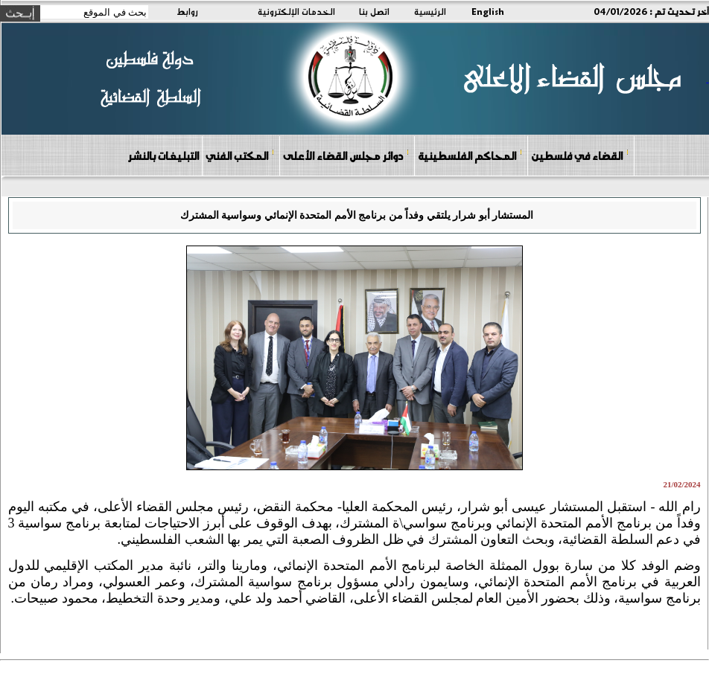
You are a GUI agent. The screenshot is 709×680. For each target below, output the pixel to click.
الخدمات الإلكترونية (296, 11)
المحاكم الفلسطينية (470, 155)
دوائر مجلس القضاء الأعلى (346, 155)
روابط (187, 11)
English (487, 11)
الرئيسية (430, 11)
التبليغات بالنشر (163, 155)
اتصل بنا (374, 11)
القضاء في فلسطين (580, 155)
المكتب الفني (240, 155)
